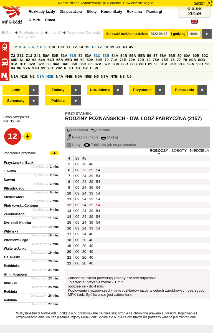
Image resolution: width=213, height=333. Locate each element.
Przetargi (154, 11)
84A (56, 64)
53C (97, 56)
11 (68, 47)
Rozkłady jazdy (31, 33)
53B (106, 56)
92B (199, 64)
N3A (40, 76)
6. (65, 68)
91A (164, 64)
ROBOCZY (159, 150)
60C (205, 56)
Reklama (134, 11)
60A (187, 56)
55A (132, 56)
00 (77, 240)
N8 (122, 76)
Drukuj (109, 137)
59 (180, 56)
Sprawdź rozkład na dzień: (127, 34)
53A (88, 56)
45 (131, 47)
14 (81, 47)
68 (82, 60)
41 (118, 47)
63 (34, 60)
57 (155, 56)
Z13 (29, 56)
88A (116, 64)
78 (185, 60)
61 (22, 60)
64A (42, 60)
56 (149, 56)
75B (165, 60)
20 (84, 240)
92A (190, 64)
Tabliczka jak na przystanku (109, 145)
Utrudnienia (100, 90)
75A (156, 60)
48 (84, 158)
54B (123, 56)
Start (7, 33)
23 (84, 170)
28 (84, 164)
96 (19, 68)
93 (207, 64)
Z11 (20, 56)
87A (98, 64)
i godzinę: (179, 34)
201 (50, 68)
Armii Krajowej (15, 274)
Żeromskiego (14, 214)
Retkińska (12, 266)
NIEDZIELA (199, 150)
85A (73, 64)
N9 (129, 76)
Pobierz (58, 101)
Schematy (16, 101)
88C (133, 64)
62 (28, 60)
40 (91, 234)
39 (91, 170)
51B (73, 56)
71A (114, 60)
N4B (69, 76)
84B (65, 64)
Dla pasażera (71, 11)
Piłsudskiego (14, 188)
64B (50, 60)
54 (98, 170)
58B (172, 56)
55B (141, 56)
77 (179, 60)
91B (172, 64)
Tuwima (10, 171)
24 (84, 176)
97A (26, 68)
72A (132, 60)
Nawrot (9, 180)
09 (77, 176)
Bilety (92, 11)
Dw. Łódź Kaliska (17, 223)
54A (114, 56)
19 (112, 47)
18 (106, 47)
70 (107, 60)
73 (148, 60)
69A (90, 60)
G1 (78, 68)
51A (64, 56)
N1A (14, 76)
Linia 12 (55, 33)
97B (35, 68)
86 (90, 64)
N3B (50, 76)
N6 (96, 76)
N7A (104, 76)
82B (40, 64)
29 (77, 158)
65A (59, 60)
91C (182, 64)
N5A (78, 76)
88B (124, 64)
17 (100, 47)
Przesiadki (77, 130)
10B (60, 47)
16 (94, 47)
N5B (88, 76)
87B (106, 64)
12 (75, 47)
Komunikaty (111, 11)
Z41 (37, 56)
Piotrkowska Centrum (21, 206)
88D (142, 64)
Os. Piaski (12, 257)
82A (32, 64)
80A (192, 60)
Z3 (13, 56)
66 (76, 60)
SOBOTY (179, 150)
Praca (50, 20)
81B (23, 64)
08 (77, 164)
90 (156, 64)
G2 (85, 68)
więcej (199, 3)
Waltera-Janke (15, 249)
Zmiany (58, 90)
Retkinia (10, 292)
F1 (71, 68)
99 (43, 68)
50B (55, 56)
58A (163, 56)
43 (125, 47)
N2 (32, 76)
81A (14, 64)
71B (123, 60)
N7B (114, 76)
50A (46, 56)
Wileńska (11, 231)
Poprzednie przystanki (20, 153)
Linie (15, 90)
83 (49, 64)
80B (201, 60)
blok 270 (10, 283)
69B (99, 60)
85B (83, 64)
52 (80, 56)
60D (14, 60)
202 (59, 68)
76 (173, 60)
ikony (73, 145)
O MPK (35, 20)
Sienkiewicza (14, 197)
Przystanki (142, 90)
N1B (24, 76)
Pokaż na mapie (82, 137)
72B (141, 60)
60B (196, 56)
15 (87, 47)
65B (68, 60)
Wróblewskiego (16, 240)
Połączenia (184, 90)
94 (13, 68)
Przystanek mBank (19, 163)
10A (52, 47)
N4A (59, 76)
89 (150, 64)
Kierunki (100, 130)
